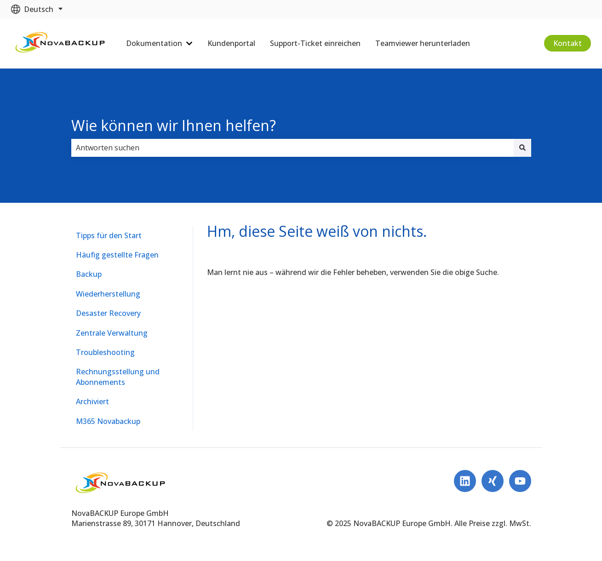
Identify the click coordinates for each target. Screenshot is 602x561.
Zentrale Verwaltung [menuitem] (112, 333)
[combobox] (292, 147)
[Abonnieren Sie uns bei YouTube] (520, 481)
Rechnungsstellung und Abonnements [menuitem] (118, 376)
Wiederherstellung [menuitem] (108, 294)
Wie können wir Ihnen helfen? (173, 125)
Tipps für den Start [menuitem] (109, 235)
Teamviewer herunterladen (422, 43)
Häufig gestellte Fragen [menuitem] (117, 255)
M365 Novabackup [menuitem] (108, 421)
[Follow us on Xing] (493, 481)
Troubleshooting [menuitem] (105, 352)
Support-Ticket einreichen (315, 43)
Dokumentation (154, 43)
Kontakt (567, 43)
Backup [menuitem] (89, 274)
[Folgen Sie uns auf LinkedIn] (465, 481)
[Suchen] (522, 147)
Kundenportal (231, 43)
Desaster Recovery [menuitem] (108, 313)
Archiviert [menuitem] (92, 401)
